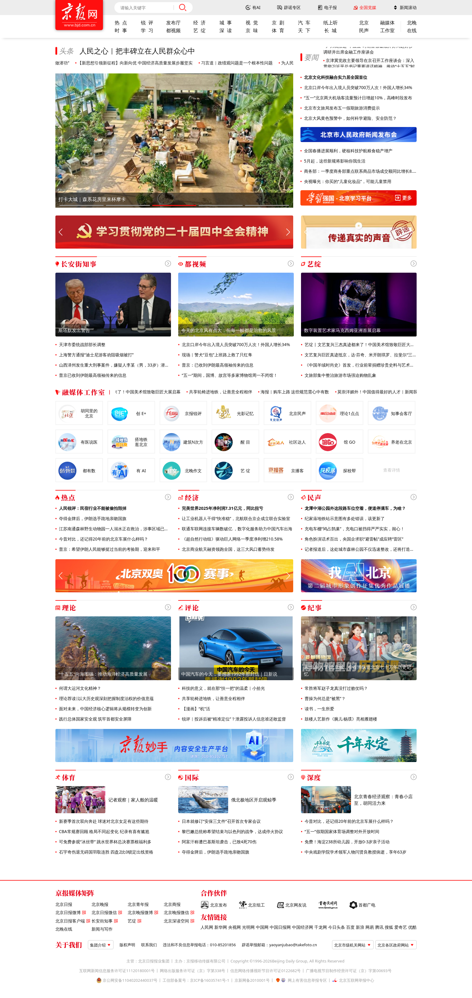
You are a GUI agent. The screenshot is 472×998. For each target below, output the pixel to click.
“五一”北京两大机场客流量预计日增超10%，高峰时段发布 (357, 98)
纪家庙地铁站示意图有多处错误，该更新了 (344, 518)
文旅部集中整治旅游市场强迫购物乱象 (339, 375)
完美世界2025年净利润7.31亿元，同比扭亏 (222, 508)
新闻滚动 (408, 7)
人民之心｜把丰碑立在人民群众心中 (137, 50)
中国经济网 (302, 927)
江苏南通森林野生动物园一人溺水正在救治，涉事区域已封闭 (114, 529)
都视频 (173, 30)
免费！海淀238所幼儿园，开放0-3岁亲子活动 (346, 842)
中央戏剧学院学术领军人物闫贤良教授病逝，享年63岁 (354, 852)
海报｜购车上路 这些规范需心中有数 (298, 392)
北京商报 (172, 904)
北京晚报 (100, 904)
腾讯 (379, 927)
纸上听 (330, 22)
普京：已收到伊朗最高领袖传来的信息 (217, 365)
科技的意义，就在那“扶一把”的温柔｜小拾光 (223, 688)
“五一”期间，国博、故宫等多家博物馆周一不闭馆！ (229, 375)
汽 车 (304, 22)
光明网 (248, 927)
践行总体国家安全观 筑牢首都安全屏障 (95, 719)
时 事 (121, 30)
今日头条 (336, 927)
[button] (82, 205)
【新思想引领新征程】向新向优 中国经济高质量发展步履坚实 (138, 63)
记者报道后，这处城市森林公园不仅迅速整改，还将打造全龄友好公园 (360, 549)
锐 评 (147, 22)
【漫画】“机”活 (195, 709)
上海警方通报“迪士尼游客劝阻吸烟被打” (96, 355)
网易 (369, 927)
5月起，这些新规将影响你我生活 (334, 161)
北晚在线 (63, 929)
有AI (256, 7)
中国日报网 (280, 927)
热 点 (121, 22)
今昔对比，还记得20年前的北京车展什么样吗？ (103, 539)
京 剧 (278, 22)
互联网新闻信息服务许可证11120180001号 (117, 971)
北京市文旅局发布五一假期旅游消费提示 (341, 108)
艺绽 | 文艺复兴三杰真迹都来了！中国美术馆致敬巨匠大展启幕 (360, 344)
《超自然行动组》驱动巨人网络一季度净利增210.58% (232, 539)
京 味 (252, 30)
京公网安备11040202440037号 (130, 980)
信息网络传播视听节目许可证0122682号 (265, 971)
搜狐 (389, 927)
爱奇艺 (400, 927)
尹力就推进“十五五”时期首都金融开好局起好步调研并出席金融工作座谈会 (368, 52)
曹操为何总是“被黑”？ (324, 698)
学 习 (147, 30)
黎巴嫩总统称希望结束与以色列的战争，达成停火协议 (232, 831)
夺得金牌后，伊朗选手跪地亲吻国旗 (92, 518)
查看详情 (391, 470)
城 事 (225, 22)
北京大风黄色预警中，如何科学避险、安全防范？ (350, 118)
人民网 (206, 927)
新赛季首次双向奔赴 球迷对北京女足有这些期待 (103, 821)
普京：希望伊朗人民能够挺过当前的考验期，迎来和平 (109, 549)
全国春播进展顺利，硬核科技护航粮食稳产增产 (348, 151)
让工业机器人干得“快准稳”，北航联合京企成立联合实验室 (235, 518)
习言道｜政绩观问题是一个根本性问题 (240, 63)
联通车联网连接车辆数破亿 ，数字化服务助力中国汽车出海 (236, 529)
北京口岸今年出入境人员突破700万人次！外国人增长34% (357, 87)
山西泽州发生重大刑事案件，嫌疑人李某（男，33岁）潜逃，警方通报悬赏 (114, 365)
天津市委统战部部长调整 (81, 344)
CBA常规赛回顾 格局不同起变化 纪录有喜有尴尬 (103, 831)
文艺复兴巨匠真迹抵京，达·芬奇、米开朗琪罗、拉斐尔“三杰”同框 (360, 355)
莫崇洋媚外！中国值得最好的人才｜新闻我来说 (385, 392)
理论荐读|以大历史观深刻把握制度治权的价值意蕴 (106, 698)
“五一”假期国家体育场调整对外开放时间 (341, 831)
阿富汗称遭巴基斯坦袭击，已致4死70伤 (218, 842)
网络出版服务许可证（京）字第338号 (192, 971)
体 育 (278, 30)
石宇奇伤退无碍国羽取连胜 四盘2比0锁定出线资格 (105, 852)
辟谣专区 (292, 7)
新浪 (360, 927)
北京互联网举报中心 (356, 980)
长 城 (330, 30)
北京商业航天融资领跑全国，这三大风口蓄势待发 (228, 549)
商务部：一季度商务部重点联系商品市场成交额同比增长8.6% (360, 171)
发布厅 (173, 22)
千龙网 (320, 927)
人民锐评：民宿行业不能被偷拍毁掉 (92, 508)
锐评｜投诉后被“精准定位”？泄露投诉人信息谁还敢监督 (233, 719)
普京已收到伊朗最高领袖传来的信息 (92, 375)
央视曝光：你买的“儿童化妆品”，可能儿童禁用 (347, 181)
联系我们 (149, 945)
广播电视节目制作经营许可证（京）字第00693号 (348, 971)
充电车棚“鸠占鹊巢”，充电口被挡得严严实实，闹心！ (354, 529)
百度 (350, 927)
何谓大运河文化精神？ (79, 688)
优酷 (412, 927)
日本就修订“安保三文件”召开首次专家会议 (221, 821)
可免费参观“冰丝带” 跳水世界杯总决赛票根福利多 (104, 842)
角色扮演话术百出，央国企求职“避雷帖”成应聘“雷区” (353, 539)
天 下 (304, 30)
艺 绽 (199, 30)
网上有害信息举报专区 (307, 980)
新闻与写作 (102, 929)
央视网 (234, 927)
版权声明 (127, 945)
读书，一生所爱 (318, 709)
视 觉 (252, 22)
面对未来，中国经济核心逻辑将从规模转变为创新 (105, 709)
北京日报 (63, 904)
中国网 (262, 927)
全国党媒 (367, 7)
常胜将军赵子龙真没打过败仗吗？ (335, 688)
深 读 (225, 30)
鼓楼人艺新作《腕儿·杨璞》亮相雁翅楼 (340, 719)
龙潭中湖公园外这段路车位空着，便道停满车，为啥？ (354, 508)
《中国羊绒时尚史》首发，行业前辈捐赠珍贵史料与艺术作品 (360, 365)
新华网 (220, 927)
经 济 (199, 22)
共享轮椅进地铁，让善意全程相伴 (223, 392)
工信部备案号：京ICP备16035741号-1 (196, 980)
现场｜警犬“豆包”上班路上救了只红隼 (216, 355)
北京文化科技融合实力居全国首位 (335, 77)
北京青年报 (138, 904)
